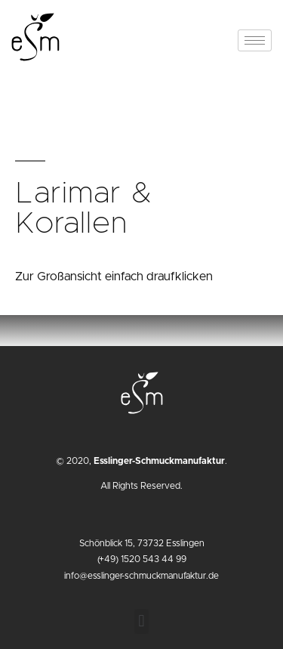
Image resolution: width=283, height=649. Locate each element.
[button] (141, 621)
